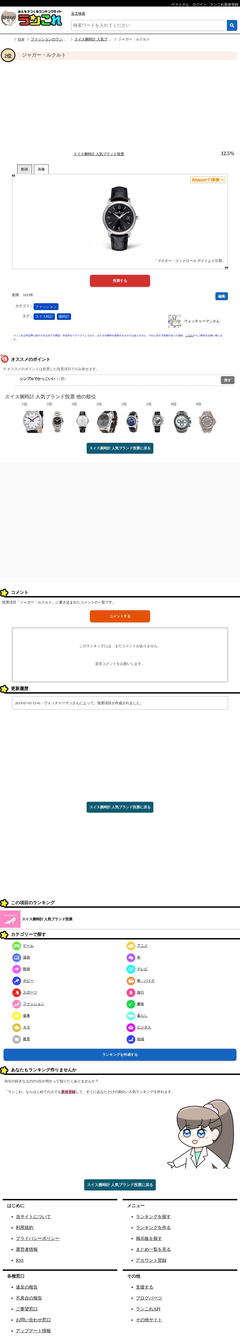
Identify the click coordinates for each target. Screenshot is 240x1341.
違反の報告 (27, 1287)
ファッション (46, 307)
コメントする (120, 616)
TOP (21, 39)
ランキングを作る (153, 1227)
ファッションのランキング (52, 39)
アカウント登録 (151, 1260)
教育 (21, 1039)
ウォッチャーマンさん (202, 321)
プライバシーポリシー (38, 1238)
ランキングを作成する (120, 1055)
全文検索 (78, 13)
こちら (189, 335)
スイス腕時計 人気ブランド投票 (99, 39)
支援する (144, 1287)
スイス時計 (44, 316)
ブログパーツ (149, 1298)
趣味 (135, 1004)
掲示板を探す (149, 1238)
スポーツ (24, 992)
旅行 (135, 992)
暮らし (137, 1015)
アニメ (137, 946)
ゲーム (23, 946)
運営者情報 (27, 1249)
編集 (221, 296)
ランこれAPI (148, 1309)
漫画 (21, 957)
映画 (21, 969)
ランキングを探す (153, 1216)
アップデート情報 (33, 1330)
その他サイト (149, 1320)
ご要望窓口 (27, 1309)
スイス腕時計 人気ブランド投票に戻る (120, 448)
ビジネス (139, 1027)
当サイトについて (33, 1216)
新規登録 (68, 1092)
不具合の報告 (29, 1298)
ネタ (21, 1027)
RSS (20, 1260)
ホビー (23, 981)
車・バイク (141, 981)
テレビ (137, 969)
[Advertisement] (120, 105)
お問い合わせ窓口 (33, 1320)
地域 (135, 1039)
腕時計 (64, 316)
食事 (21, 1015)
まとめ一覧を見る (153, 1249)
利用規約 (24, 1227)
